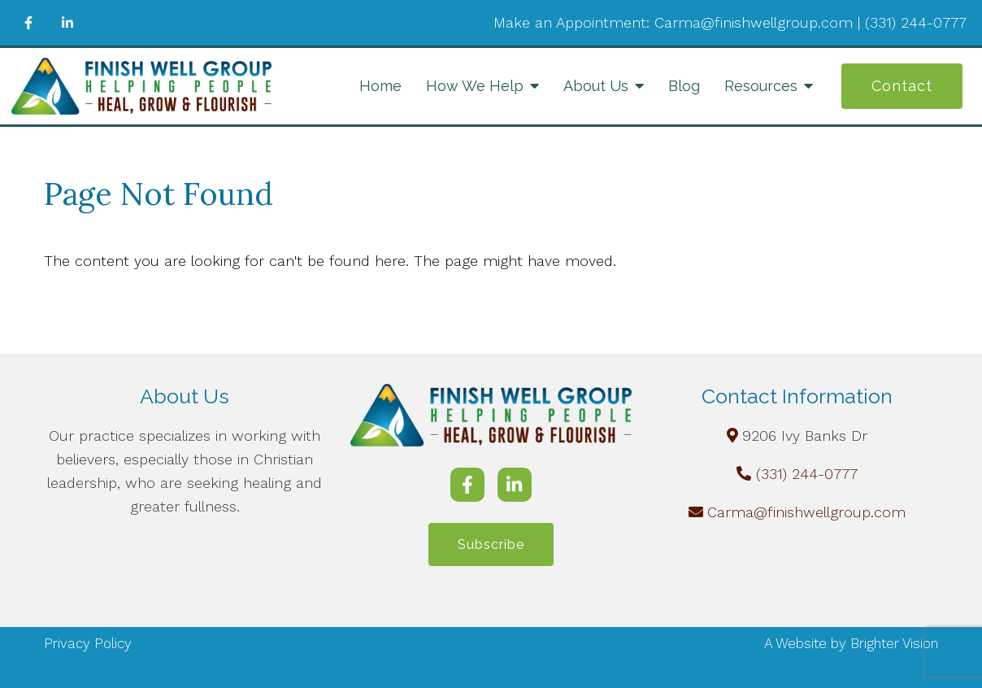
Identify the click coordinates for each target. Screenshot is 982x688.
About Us (595, 85)
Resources (760, 85)
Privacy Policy (88, 644)
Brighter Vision (894, 644)
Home (380, 85)
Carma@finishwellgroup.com (806, 511)
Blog (684, 85)
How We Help (475, 85)
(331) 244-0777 (807, 473)
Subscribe (491, 544)
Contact (901, 85)
